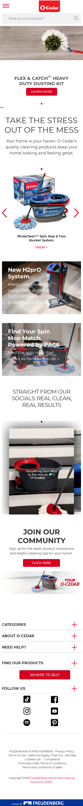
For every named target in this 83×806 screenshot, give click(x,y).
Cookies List (33, 759)
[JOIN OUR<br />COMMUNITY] (41, 547)
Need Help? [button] (14, 647)
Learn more (41, 92)
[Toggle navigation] (6, 6)
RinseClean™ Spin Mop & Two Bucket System (41, 238)
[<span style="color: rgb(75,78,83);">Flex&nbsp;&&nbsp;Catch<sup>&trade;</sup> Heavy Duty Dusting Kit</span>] (41, 65)
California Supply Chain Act (45, 755)
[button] (5, 212)
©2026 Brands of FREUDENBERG (31, 751)
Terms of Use (17, 755)
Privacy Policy (64, 751)
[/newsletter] (41, 582)
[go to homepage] (50, 6)
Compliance (52, 759)
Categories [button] (14, 625)
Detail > (41, 247)
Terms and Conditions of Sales (42, 767)
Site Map (70, 755)
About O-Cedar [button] (18, 636)
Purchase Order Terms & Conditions (42, 763)
